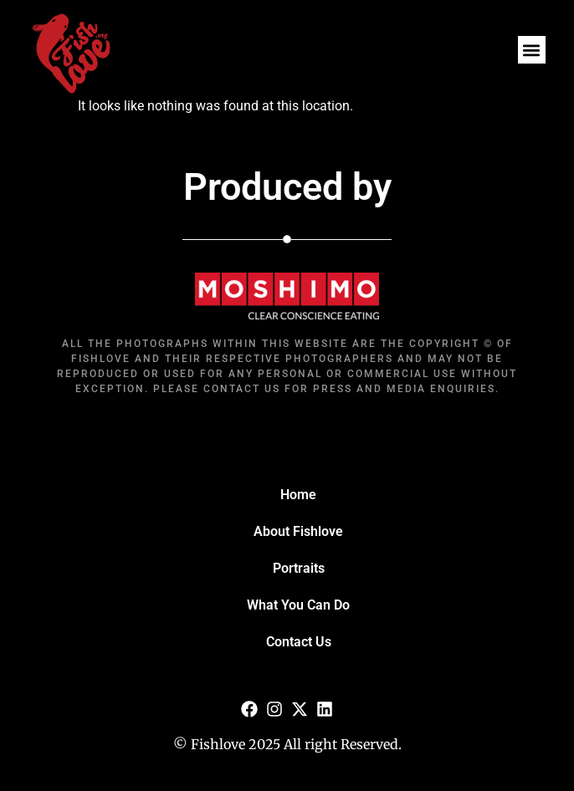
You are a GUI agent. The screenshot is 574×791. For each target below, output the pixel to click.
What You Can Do (298, 605)
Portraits (299, 568)
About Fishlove (298, 531)
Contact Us (298, 642)
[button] (532, 50)
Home (298, 495)
